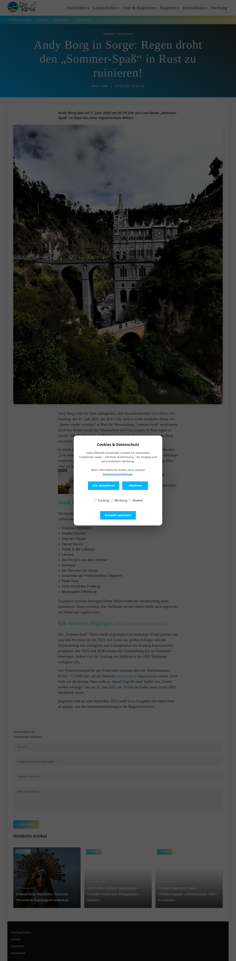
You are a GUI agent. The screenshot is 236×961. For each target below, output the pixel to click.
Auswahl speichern (118, 515)
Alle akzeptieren (103, 485)
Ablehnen (135, 485)
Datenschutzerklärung (117, 474)
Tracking (101, 500)
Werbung (119, 500)
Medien (136, 500)
